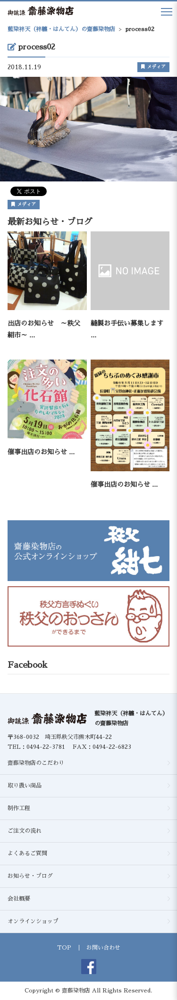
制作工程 (19, 808)
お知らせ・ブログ (30, 876)
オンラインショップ (33, 921)
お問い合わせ (103, 948)
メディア (153, 66)
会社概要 (19, 899)
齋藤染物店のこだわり (36, 763)
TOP (64, 948)
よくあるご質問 (27, 853)
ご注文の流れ (25, 831)
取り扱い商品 (25, 785)
